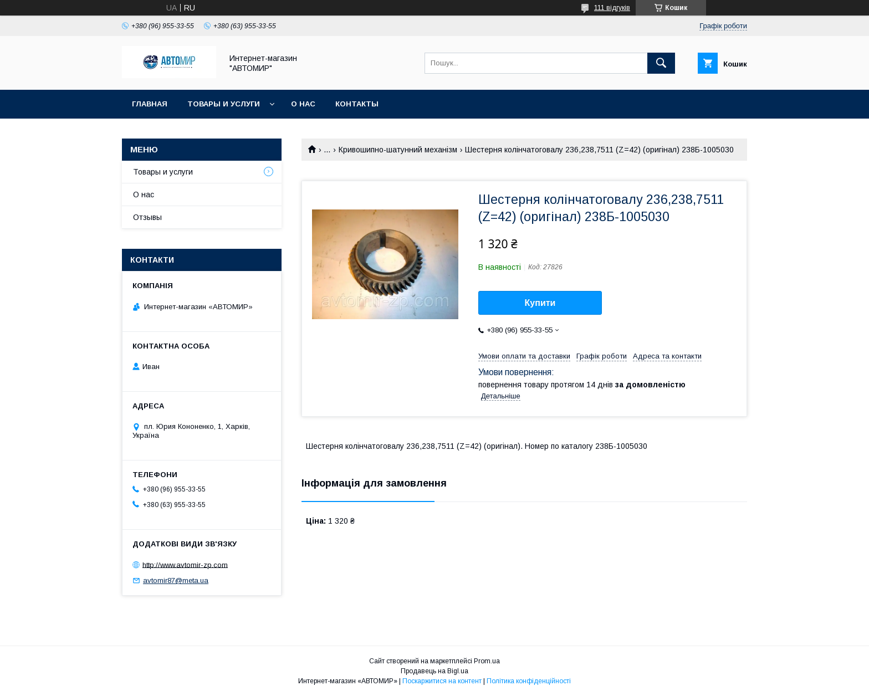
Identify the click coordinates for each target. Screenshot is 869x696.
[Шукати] (661, 63)
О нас (303, 104)
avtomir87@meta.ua (175, 580)
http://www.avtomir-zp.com (185, 564)
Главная (149, 104)
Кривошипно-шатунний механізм (398, 149)
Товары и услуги (223, 104)
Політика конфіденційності (529, 681)
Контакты (357, 104)
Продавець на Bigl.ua (434, 671)
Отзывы (147, 217)
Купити (540, 303)
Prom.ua (487, 661)
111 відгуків (612, 8)
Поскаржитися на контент (442, 681)
